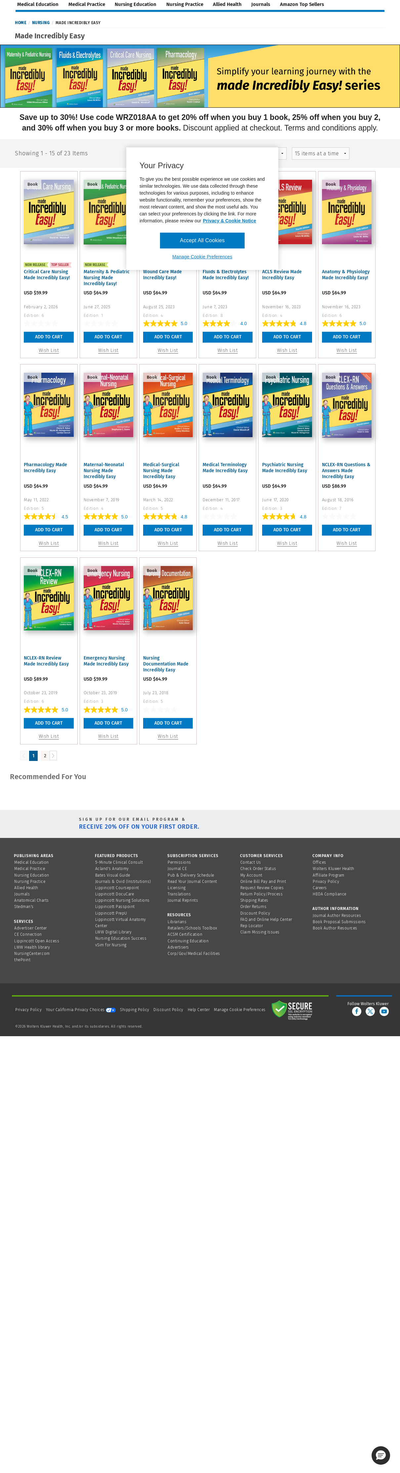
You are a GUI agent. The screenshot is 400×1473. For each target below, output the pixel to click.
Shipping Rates (254, 900)
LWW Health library (32, 947)
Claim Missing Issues (260, 932)
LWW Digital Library (113, 932)
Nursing (41, 22)
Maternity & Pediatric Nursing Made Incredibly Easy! (107, 277)
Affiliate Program (328, 875)
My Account (251, 875)
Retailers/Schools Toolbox (193, 928)
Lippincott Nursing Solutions (122, 900)
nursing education (135, 4)
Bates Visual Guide (112, 875)
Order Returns (253, 906)
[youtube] (384, 1011)
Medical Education (31, 862)
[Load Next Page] (53, 755)
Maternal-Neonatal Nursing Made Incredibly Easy (104, 470)
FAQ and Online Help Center (266, 919)
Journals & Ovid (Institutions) (123, 881)
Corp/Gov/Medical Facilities (194, 953)
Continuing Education (188, 941)
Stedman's (24, 906)
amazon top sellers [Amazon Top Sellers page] (302, 4)
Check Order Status (258, 868)
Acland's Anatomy (112, 868)
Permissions (179, 862)
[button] (381, 1455)
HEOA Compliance (329, 894)
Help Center (199, 1009)
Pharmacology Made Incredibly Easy (45, 467)
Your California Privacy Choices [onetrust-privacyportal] (81, 1009)
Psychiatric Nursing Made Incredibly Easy (284, 467)
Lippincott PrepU (111, 913)
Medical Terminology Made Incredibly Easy (225, 467)
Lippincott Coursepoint (117, 888)
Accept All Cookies (202, 240)
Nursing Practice (29, 881)
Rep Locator (251, 926)
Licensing (177, 888)
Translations (179, 894)
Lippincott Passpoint (115, 906)
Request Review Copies (262, 888)
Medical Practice (29, 868)
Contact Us (250, 862)
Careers (320, 888)
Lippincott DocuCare (114, 894)
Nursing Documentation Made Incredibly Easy (165, 664)
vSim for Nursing (111, 945)
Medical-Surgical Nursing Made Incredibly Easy (161, 470)
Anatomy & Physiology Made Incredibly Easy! (346, 275)
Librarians (177, 922)
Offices (319, 862)
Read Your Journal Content (192, 881)
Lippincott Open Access (36, 941)
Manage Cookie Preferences (240, 1009)
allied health (227, 4)
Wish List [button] (49, 350)
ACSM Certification (185, 934)
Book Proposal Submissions (339, 922)
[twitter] (370, 1011)
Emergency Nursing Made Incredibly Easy (106, 661)
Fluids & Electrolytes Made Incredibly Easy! (226, 275)
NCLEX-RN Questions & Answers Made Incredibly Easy (346, 470)
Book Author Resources (335, 928)
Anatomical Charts (31, 900)
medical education (38, 4)
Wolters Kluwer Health (333, 868)
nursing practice (184, 4)
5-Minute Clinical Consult (119, 862)
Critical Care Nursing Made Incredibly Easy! (47, 275)
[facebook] (356, 1011)
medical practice (86, 4)
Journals (22, 894)
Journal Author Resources (337, 915)
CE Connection (28, 934)
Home (20, 22)
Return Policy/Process (261, 894)
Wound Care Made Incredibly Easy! (162, 275)
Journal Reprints (183, 900)
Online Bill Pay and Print (263, 881)
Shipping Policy (134, 1009)
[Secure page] (293, 1009)
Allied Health (26, 888)
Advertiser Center (30, 928)
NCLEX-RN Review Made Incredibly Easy (46, 661)
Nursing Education (31, 875)
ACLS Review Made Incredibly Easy (282, 275)
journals (260, 4)
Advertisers (178, 947)
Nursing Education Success (121, 938)
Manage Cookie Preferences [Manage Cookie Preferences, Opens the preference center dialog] (202, 256)
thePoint (22, 960)
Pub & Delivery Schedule (191, 875)
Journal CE (177, 868)
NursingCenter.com (32, 953)
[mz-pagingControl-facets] (321, 153)
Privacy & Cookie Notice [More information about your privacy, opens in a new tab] (229, 220)
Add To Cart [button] (48, 337)
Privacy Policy (326, 881)
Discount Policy (255, 913)
